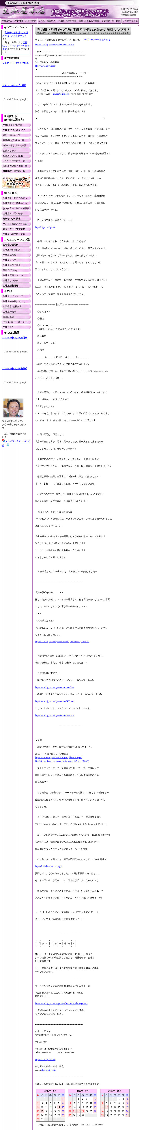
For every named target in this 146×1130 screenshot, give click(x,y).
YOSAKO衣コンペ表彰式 (14, 368)
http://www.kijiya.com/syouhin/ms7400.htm (54, 701)
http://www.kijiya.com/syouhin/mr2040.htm (54, 687)
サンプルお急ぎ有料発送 (15, 224)
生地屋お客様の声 (11, 250)
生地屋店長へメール (13, 275)
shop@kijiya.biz (48, 1070)
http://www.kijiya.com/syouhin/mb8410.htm (54, 715)
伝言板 (41, 21)
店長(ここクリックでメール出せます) (15, 45)
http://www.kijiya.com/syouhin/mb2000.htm (54, 44)
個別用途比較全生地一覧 (15, 166)
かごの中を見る (130, 21)
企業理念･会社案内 (110, 21)
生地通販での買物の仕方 (15, 203)
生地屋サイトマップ (13, 296)
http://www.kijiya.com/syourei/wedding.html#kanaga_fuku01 (62, 641)
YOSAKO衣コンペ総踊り (14, 337)
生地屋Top (7, 21)
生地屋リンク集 (10, 280)
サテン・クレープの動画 (14, 85)
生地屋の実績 (9, 311)
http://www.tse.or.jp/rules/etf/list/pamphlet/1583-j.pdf (58, 757)
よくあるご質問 (92, 21)
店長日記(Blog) (10, 270)
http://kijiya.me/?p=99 (45, 227)
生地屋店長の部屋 (11, 265)
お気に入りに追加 (55, 21)
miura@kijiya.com (61, 94)
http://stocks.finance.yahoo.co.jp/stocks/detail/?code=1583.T (62, 761)
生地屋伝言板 (9, 255)
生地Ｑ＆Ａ (8, 327)
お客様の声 (30, 21)
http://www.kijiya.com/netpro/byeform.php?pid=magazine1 (61, 1003)
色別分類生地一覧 (11, 135)
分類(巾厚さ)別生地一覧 (14, 145)
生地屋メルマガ (10, 260)
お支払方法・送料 (74, 21)
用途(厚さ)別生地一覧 (13, 140)
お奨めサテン (9, 150)
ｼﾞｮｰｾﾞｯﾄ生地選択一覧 (14, 161)
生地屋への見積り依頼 (14, 234)
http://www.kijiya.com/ (45, 66)
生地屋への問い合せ (13, 213)
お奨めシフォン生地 (13, 155)
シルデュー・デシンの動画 (15, 63)
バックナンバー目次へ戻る (97, 39)
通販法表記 (8, 316)
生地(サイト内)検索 (12, 125)
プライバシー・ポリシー (15, 322)
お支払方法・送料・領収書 (16, 208)
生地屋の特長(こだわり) (14, 301)
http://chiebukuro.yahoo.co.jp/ (48, 866)
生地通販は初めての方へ (15, 198)
